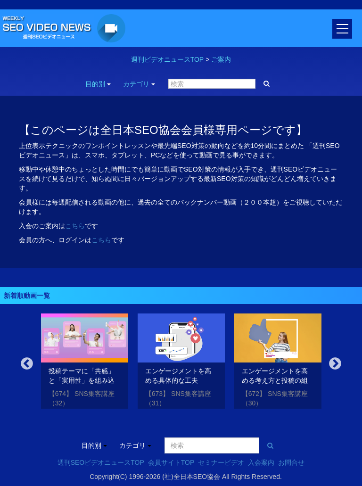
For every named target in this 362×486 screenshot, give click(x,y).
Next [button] (335, 364)
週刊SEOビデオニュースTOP (101, 462)
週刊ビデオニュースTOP (167, 59)
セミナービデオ (221, 462)
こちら (75, 226)
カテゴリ (139, 84)
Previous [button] (27, 364)
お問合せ (291, 462)
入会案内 (261, 462)
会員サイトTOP (171, 462)
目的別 (98, 84)
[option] (84, 362)
